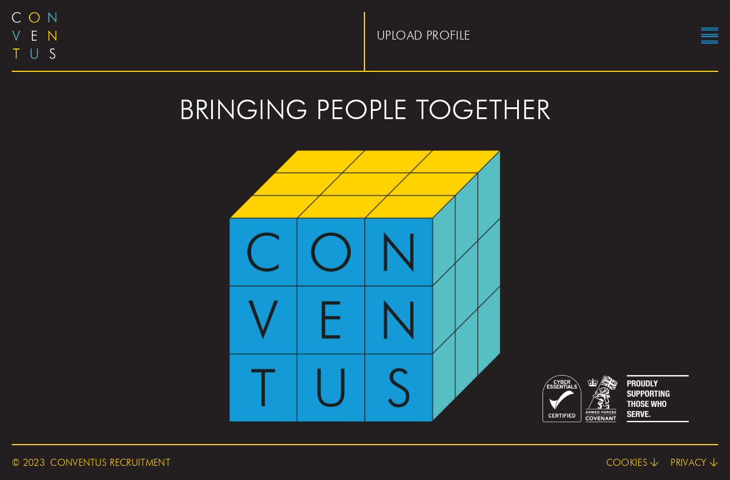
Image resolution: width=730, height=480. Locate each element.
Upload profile (424, 35)
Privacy (688, 462)
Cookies (626, 462)
